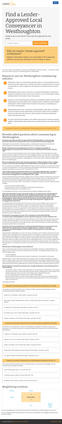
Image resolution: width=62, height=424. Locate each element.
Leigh (31, 405)
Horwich (31, 390)
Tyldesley (50, 405)
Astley (50, 407)
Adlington (12, 390)
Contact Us (20, 421)
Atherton (50, 403)
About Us (14, 421)
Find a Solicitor (40, 43)
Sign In (55, 2)
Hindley (12, 397)
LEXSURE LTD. (55, 421)
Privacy (26, 421)
